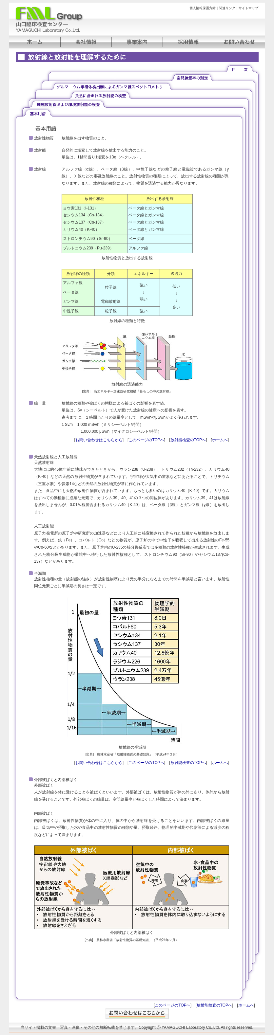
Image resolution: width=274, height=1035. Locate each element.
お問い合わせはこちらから (99, 440)
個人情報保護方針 (202, 8)
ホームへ (220, 440)
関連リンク (227, 8)
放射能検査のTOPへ (188, 440)
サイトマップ (248, 8)
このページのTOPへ (146, 440)
